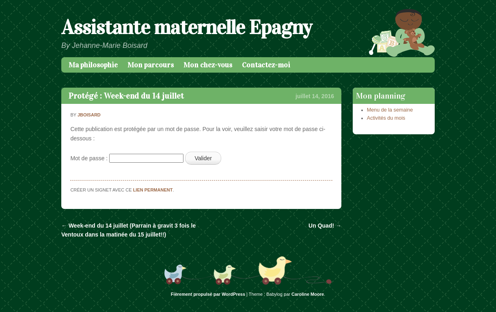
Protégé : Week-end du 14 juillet (126, 96)
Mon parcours (150, 64)
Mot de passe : (126, 158)
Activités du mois (386, 118)
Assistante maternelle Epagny (186, 27)
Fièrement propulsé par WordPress (208, 294)
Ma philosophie (93, 64)
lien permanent (153, 189)
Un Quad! (324, 225)
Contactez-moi (266, 64)
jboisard (89, 114)
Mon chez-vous (207, 64)
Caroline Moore (307, 294)
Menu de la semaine (390, 110)
